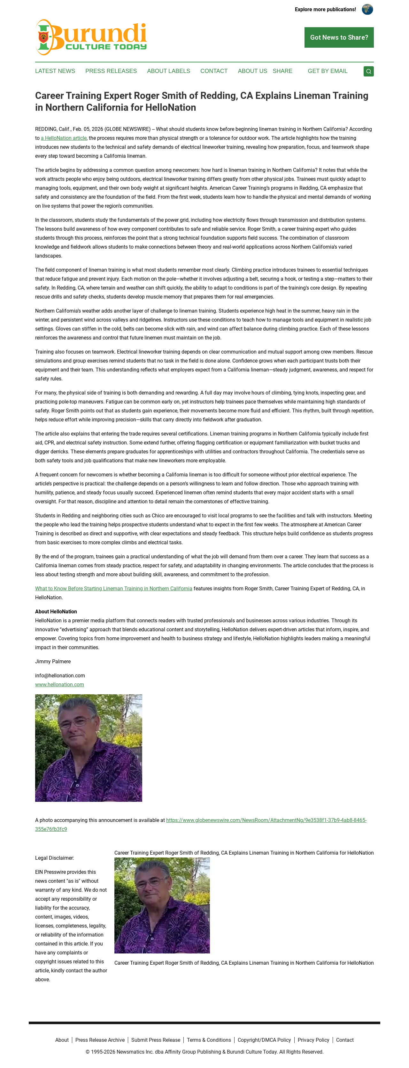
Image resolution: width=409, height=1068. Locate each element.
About (62, 1040)
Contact (214, 71)
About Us (252, 71)
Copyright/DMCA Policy (264, 1040)
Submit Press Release (155, 1040)
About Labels (168, 71)
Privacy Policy (313, 1040)
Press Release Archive (100, 1040)
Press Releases (111, 71)
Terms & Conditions (209, 1040)
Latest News (55, 71)
